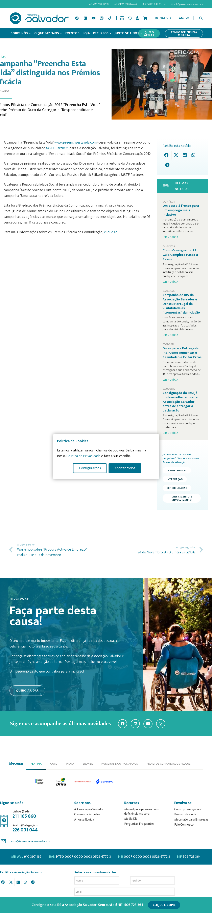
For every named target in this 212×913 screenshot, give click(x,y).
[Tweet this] (176, 155)
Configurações (90, 468)
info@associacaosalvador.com (31, 841)
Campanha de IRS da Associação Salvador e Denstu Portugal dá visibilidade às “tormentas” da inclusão (181, 303)
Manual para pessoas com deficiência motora (141, 811)
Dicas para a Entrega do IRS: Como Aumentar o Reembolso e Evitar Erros (182, 352)
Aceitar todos (125, 468)
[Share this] (167, 155)
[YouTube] (93, 18)
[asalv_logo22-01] (39, 18)
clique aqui (112, 232)
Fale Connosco (184, 824)
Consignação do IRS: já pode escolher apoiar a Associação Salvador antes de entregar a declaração (180, 401)
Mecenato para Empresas (191, 819)
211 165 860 (24, 816)
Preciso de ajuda (185, 814)
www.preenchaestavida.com (76, 143)
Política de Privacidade (83, 456)
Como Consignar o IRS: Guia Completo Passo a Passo (180, 255)
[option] (39, 782)
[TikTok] (110, 18)
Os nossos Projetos (87, 814)
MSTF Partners (57, 148)
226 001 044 (25, 830)
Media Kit (130, 818)
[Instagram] (101, 18)
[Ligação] (123, 18)
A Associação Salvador (89, 809)
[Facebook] (77, 18)
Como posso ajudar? (188, 809)
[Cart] (145, 18)
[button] (201, 18)
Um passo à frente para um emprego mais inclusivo (181, 210)
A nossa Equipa (84, 819)
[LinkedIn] (85, 18)
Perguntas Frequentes (139, 823)
